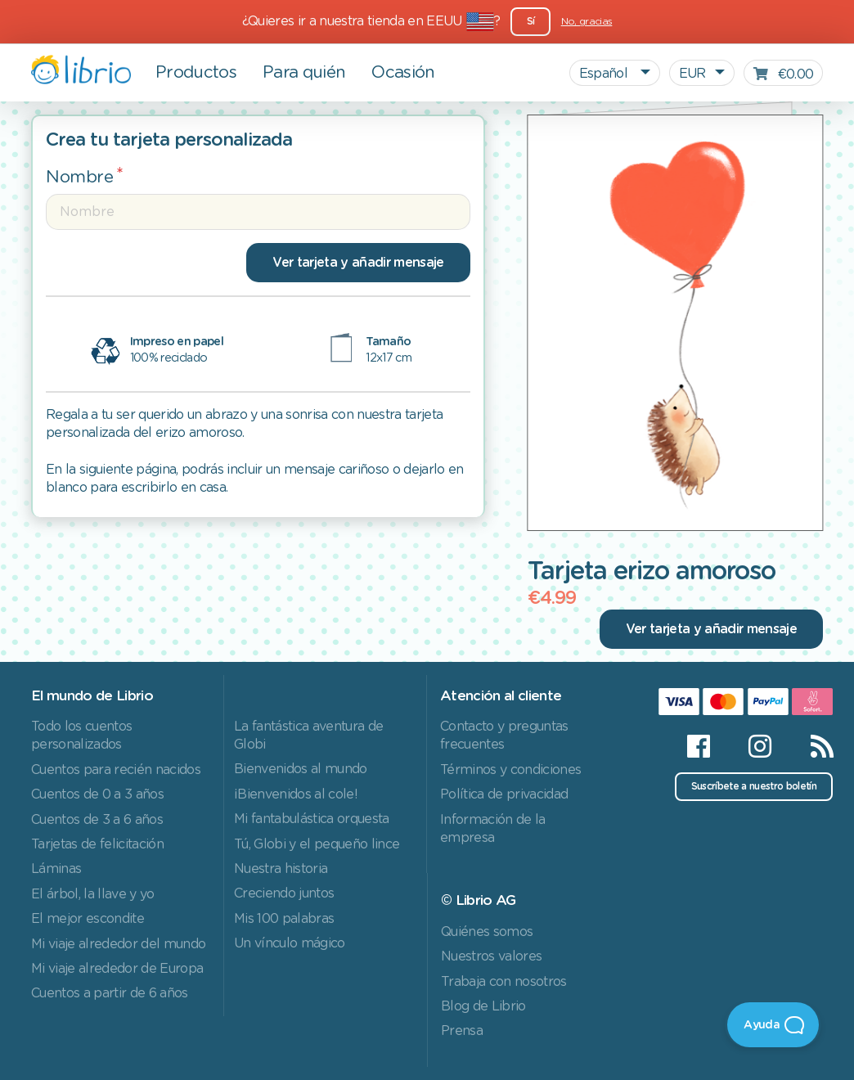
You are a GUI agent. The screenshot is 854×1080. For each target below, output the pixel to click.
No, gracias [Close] (587, 21)
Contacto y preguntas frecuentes (504, 735)
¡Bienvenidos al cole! (295, 794)
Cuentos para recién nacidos (115, 769)
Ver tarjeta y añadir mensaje (357, 262)
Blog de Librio (483, 1006)
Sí (531, 21)
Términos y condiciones (510, 769)
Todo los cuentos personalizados (81, 735)
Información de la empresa (493, 828)
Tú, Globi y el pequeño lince (316, 844)
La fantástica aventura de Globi (308, 735)
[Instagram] (759, 746)
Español (605, 73)
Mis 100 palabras (284, 918)
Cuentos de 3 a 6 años (97, 819)
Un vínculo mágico (289, 943)
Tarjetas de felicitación (97, 844)
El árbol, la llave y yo (93, 894)
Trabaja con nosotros (504, 981)
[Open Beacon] (773, 1024)
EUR (692, 73)
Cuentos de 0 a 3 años (97, 794)
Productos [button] (195, 73)
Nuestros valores (491, 956)
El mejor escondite (87, 918)
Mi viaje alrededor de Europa (117, 968)
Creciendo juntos (284, 893)
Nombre (79, 177)
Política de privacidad (504, 794)
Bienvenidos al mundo (300, 769)
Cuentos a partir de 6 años (109, 993)
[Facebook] (698, 746)
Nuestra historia (280, 868)
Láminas (56, 868)
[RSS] (812, 746)
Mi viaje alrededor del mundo (118, 944)
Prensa (462, 1030)
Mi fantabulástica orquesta (311, 819)
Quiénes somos (487, 931)
